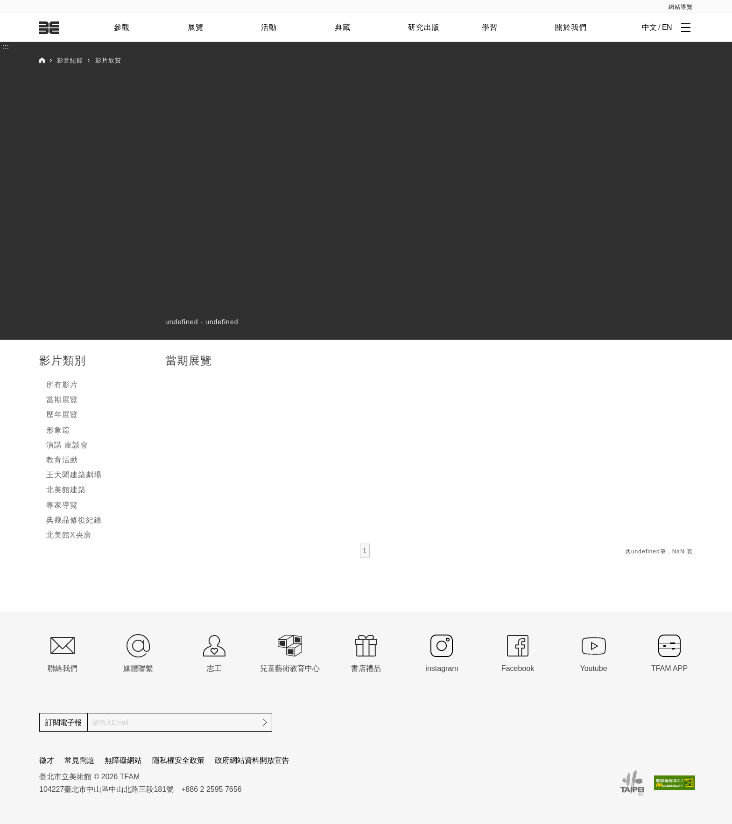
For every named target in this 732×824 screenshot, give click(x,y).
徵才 (46, 760)
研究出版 (424, 27)
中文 (649, 27)
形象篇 (58, 430)
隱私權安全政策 (178, 760)
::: (5, 5)
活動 (269, 27)
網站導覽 (681, 7)
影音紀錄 (70, 60)
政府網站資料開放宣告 (252, 760)
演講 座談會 (67, 445)
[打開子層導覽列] (685, 27)
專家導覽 (62, 505)
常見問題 (79, 760)
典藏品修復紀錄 (74, 520)
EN (667, 27)
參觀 (122, 27)
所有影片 (62, 385)
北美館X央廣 (69, 535)
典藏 (343, 27)
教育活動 (62, 460)
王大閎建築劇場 (74, 475)
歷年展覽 (62, 415)
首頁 (42, 60)
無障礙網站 (123, 760)
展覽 (196, 27)
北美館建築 (66, 490)
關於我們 (571, 27)
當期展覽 (62, 400)
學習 (490, 27)
